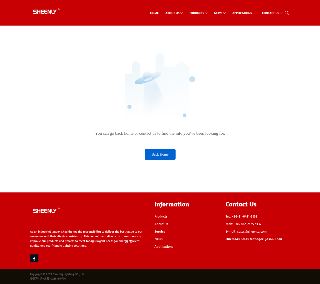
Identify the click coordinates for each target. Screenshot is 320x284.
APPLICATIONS (242, 13)
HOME (154, 13)
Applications (163, 246)
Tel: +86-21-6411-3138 (242, 216)
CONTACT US (270, 13)
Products (160, 216)
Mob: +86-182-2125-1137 (243, 224)
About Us (161, 224)
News (158, 239)
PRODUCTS (197, 13)
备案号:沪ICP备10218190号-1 (48, 278)
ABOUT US (172, 13)
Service (159, 231)
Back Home (160, 154)
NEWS (218, 13)
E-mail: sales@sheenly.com (246, 231)
